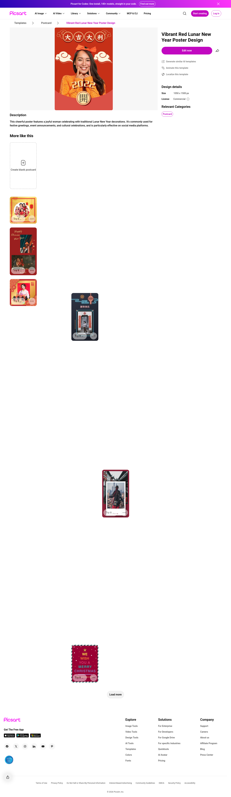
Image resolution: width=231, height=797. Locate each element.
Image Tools (131, 726)
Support (204, 726)
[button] (41, 13)
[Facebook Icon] (7, 746)
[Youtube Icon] (43, 746)
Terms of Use (41, 783)
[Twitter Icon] (16, 746)
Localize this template (177, 74)
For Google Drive (166, 737)
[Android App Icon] (22, 736)
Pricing (161, 760)
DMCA (161, 783)
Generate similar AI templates (181, 61)
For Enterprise (165, 726)
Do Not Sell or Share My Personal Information (86, 783)
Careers (204, 732)
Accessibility (189, 783)
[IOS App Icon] (9, 736)
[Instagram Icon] (25, 746)
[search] (184, 13)
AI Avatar (162, 755)
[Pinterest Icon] (52, 746)
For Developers (165, 732)
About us (204, 737)
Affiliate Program (208, 743)
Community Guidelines (145, 783)
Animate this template (177, 68)
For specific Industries (169, 743)
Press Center (206, 755)
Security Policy (174, 783)
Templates (130, 749)
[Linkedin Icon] (34, 746)
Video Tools (131, 732)
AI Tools (129, 743)
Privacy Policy (57, 783)
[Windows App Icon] (35, 736)
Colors (128, 755)
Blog (202, 749)
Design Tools (131, 737)
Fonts (128, 760)
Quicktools (163, 749)
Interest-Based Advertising (120, 783)
